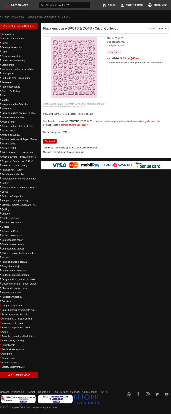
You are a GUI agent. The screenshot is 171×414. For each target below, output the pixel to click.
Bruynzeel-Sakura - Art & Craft (17, 161)
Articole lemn (8, 121)
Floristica (6, 301)
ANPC (104, 391)
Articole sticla (8, 130)
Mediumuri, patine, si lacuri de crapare (21, 69)
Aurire (4, 331)
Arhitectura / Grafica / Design (16, 318)
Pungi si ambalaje (10, 266)
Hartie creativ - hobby (12, 117)
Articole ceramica (10, 135)
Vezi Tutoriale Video (19, 375)
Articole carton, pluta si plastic (17, 126)
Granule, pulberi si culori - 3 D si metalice (23, 113)
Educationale (8, 345)
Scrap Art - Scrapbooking (14, 200)
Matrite (5, 99)
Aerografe (6, 353)
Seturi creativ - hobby (12, 174)
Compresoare (8, 358)
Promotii (31, 391)
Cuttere (5, 183)
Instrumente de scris (12, 323)
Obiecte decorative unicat (14, 288)
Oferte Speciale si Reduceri (18, 26)
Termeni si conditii (70, 391)
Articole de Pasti (10, 231)
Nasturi (5, 257)
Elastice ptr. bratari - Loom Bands (18, 283)
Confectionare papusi (12, 248)
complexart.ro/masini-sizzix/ (74, 125)
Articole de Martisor (11, 235)
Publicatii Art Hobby (11, 296)
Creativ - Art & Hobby (12, 38)
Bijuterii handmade (11, 292)
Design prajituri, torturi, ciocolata (18, 279)
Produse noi (18, 391)
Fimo (4, 51)
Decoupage (7, 73)
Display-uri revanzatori (13, 366)
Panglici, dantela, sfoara (14, 261)
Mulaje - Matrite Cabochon (15, 104)
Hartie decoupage (10, 86)
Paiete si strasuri (10, 218)
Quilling (5, 209)
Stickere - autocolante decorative (18, 253)
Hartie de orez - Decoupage (16, 78)
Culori (4, 43)
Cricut (4, 191)
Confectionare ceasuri (12, 244)
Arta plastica (8, 34)
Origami (5, 213)
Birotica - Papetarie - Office (15, 327)
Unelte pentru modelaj (13, 60)
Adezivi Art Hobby (10, 91)
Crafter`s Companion (12, 196)
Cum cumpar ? (90, 391)
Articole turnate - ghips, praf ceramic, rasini (23, 156)
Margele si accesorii (11, 305)
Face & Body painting (12, 340)
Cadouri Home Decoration (15, 275)
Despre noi (44, 391)
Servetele (6, 82)
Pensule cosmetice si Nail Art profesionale (23, 336)
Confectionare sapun (12, 240)
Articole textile (8, 143)
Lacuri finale (7, 64)
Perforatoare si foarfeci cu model (18, 178)
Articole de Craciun (11, 222)
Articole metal (8, 148)
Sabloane (6, 108)
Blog (55, 391)
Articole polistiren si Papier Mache (19, 139)
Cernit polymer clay (11, 47)
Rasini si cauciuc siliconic (14, 314)
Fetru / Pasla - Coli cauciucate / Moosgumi (23, 152)
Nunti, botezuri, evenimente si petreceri (21, 310)
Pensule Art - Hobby (12, 170)
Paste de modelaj (10, 56)
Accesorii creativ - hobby (14, 165)
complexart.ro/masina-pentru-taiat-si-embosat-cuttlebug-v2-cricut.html (126, 121)
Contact (4, 391)
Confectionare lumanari (13, 270)
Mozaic (5, 226)
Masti (4, 95)
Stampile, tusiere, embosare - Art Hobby (22, 205)
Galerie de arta (9, 362)
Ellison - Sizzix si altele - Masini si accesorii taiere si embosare (34, 187)
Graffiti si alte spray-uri (13, 349)
